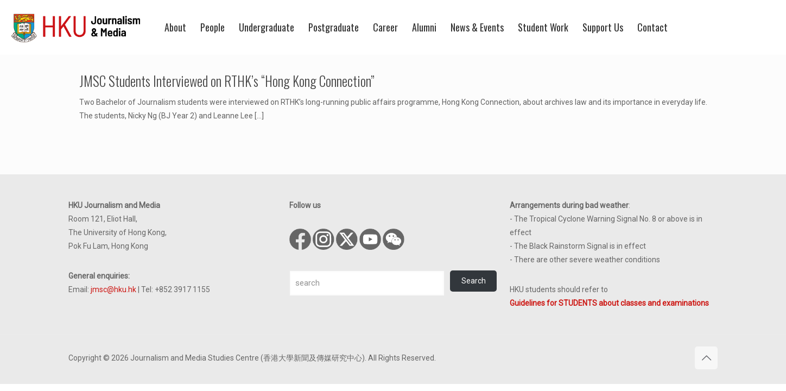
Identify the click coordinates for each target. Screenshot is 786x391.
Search (473, 280)
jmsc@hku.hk (113, 289)
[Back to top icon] (706, 357)
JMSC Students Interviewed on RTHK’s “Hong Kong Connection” (227, 81)
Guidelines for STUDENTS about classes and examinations (609, 303)
